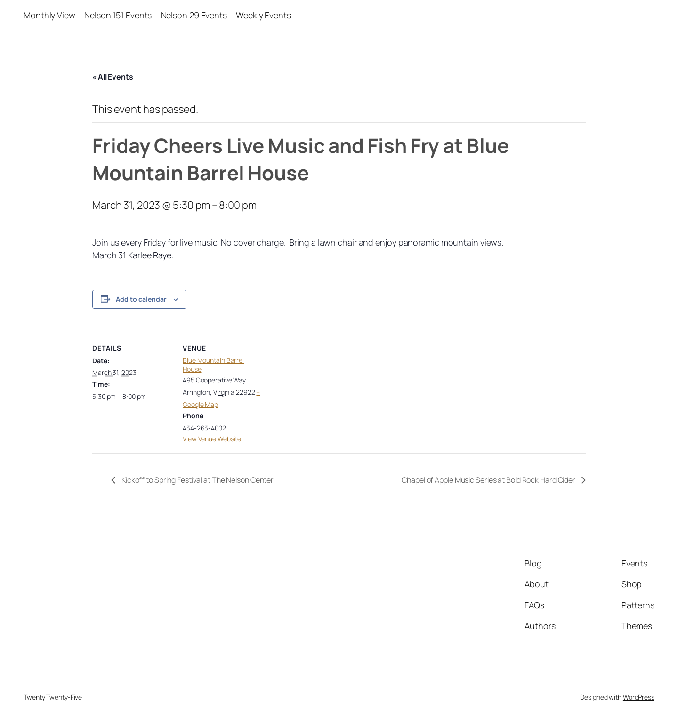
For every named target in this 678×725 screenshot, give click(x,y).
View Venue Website (212, 438)
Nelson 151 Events (118, 15)
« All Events (112, 77)
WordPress (638, 697)
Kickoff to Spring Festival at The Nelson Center (197, 480)
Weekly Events (263, 15)
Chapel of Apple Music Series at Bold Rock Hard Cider (489, 480)
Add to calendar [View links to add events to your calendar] (141, 299)
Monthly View (49, 15)
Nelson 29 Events (194, 15)
